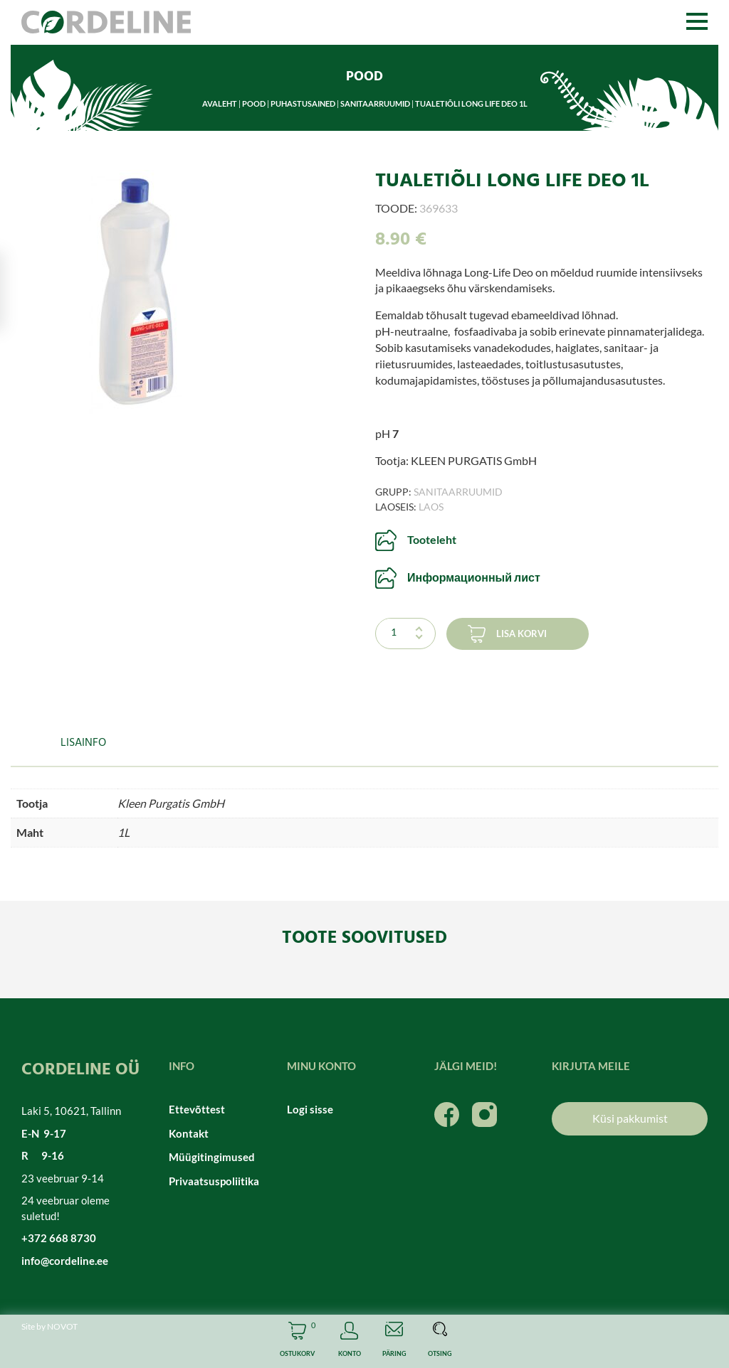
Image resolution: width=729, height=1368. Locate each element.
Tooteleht (431, 539)
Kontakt (189, 1133)
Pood (254, 103)
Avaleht (219, 103)
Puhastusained (303, 103)
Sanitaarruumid (375, 103)
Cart (297, 1341)
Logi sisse (310, 1109)
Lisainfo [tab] (83, 743)
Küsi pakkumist (630, 1118)
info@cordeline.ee (64, 1260)
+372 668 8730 (58, 1237)
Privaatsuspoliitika (214, 1181)
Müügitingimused (212, 1156)
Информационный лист (473, 577)
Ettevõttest (197, 1109)
